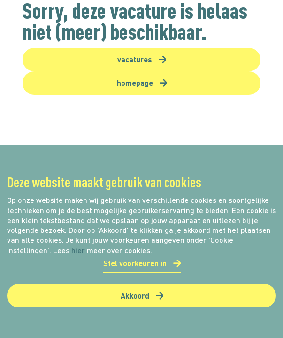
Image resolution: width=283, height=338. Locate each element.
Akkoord (135, 295)
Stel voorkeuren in (135, 263)
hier (78, 250)
